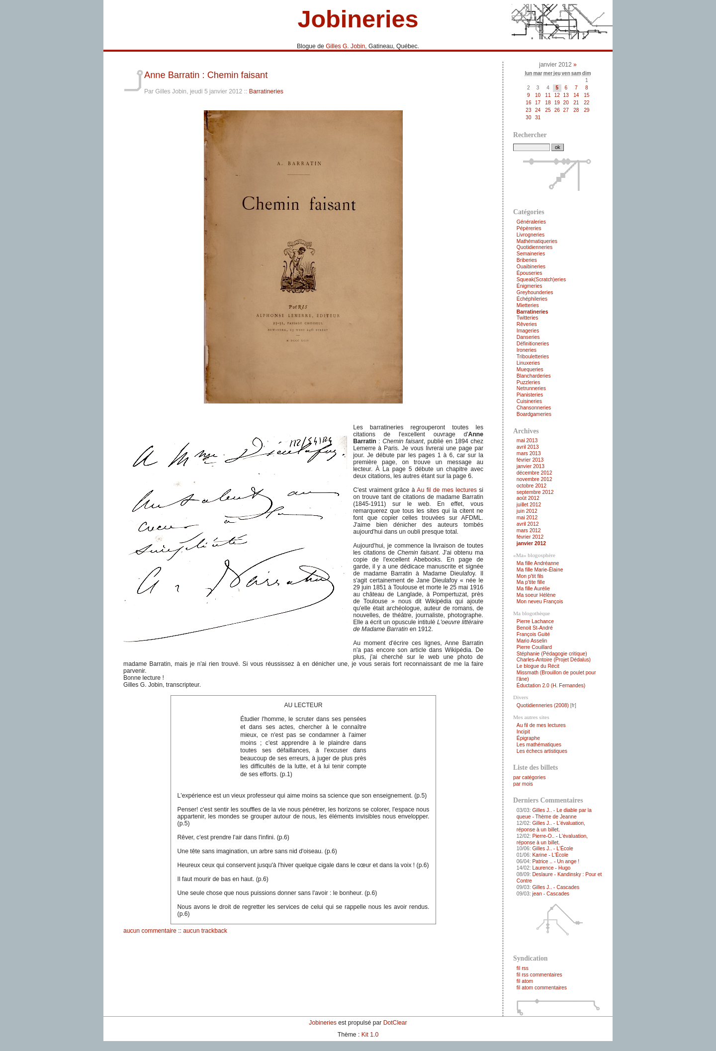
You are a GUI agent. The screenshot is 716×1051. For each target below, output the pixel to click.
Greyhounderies (535, 292)
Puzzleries (528, 382)
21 (576, 102)
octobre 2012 (531, 485)
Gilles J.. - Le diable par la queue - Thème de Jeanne (554, 813)
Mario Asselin (532, 641)
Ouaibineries (531, 266)
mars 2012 (529, 530)
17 (537, 102)
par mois (523, 784)
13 (566, 95)
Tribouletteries (533, 356)
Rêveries (527, 324)
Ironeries (527, 350)
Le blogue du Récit (538, 666)
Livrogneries (530, 235)
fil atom (525, 981)
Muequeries (530, 369)
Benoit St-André (535, 628)
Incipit (523, 731)
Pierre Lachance (535, 621)
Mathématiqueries (537, 241)
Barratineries (266, 91)
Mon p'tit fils (530, 576)
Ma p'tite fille (531, 582)
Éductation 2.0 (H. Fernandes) (551, 685)
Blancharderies (534, 376)
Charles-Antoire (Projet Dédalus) (554, 659)
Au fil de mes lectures (446, 489)
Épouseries (529, 273)
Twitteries (527, 318)
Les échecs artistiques (542, 751)
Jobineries (357, 18)
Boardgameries (534, 414)
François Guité (533, 634)
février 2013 (530, 460)
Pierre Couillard (534, 647)
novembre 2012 (534, 479)
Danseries (528, 337)
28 (576, 110)
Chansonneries (534, 407)
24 (537, 110)
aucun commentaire (150, 930)
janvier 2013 (530, 466)
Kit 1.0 (369, 1034)
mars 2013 (529, 453)
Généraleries (531, 222)
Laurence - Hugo (551, 868)
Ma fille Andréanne (538, 563)
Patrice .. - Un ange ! (555, 861)
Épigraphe (528, 738)
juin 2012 (527, 511)
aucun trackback (205, 930)
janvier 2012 (531, 543)
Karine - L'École (550, 855)
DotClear (395, 1022)
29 (586, 110)
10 (537, 95)
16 (528, 102)
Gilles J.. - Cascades (555, 887)
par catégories (529, 777)
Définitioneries (533, 343)
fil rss (523, 968)
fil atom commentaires (542, 987)
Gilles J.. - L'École (552, 848)
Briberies (527, 260)
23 (528, 110)
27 (566, 110)
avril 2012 (528, 524)
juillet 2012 (529, 504)
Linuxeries (528, 363)
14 (576, 95)
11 (547, 95)
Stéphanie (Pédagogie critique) (552, 653)
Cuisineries (529, 401)
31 (537, 117)
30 (528, 117)
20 (566, 102)
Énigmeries (529, 286)
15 (586, 95)
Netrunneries (531, 388)
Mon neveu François (540, 601)
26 (557, 110)
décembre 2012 (534, 473)
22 (586, 102)
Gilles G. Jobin (345, 46)
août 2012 (528, 498)
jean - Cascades (550, 893)
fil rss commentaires (539, 974)
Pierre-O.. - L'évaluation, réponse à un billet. (552, 839)
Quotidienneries (534, 247)
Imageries (528, 330)
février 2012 (530, 537)
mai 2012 (527, 517)
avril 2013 (528, 447)
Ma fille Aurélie (533, 588)
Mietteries (528, 305)
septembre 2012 (535, 492)
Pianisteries (530, 395)
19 (557, 102)
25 (547, 110)
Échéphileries (532, 299)
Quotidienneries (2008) (543, 705)
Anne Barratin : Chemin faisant (206, 75)
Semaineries (531, 253)
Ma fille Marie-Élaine (540, 569)
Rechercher (530, 135)
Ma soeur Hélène (536, 595)
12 (557, 95)
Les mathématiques (539, 744)
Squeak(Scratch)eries (541, 279)
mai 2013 (527, 440)
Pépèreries (529, 228)
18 (547, 102)
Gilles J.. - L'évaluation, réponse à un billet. (551, 826)
